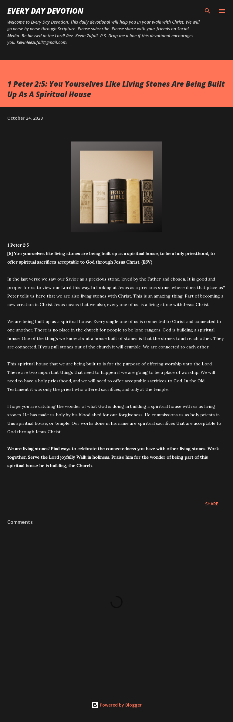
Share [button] (211, 504)
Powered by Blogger (116, 705)
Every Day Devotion (45, 11)
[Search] (207, 11)
